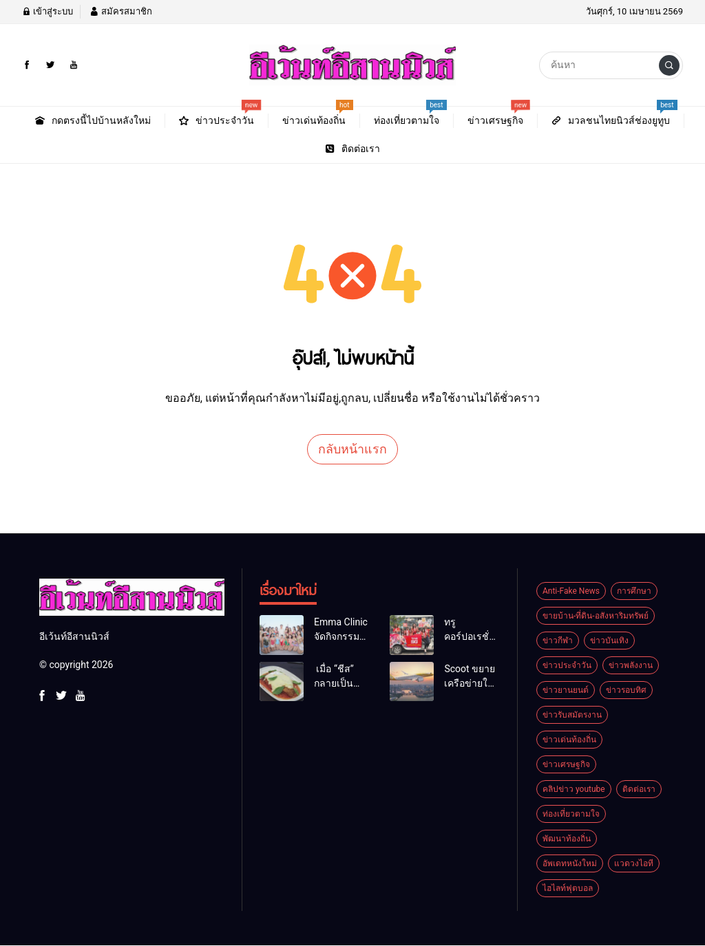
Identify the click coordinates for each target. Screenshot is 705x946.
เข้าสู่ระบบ (47, 11)
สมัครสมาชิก (120, 11)
